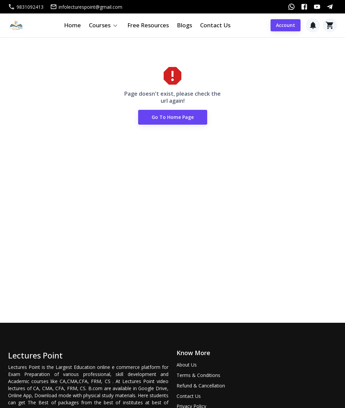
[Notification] (313, 25)
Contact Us (215, 25)
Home (72, 25)
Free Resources (148, 25)
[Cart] (330, 25)
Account (286, 25)
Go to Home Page (172, 117)
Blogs (184, 25)
